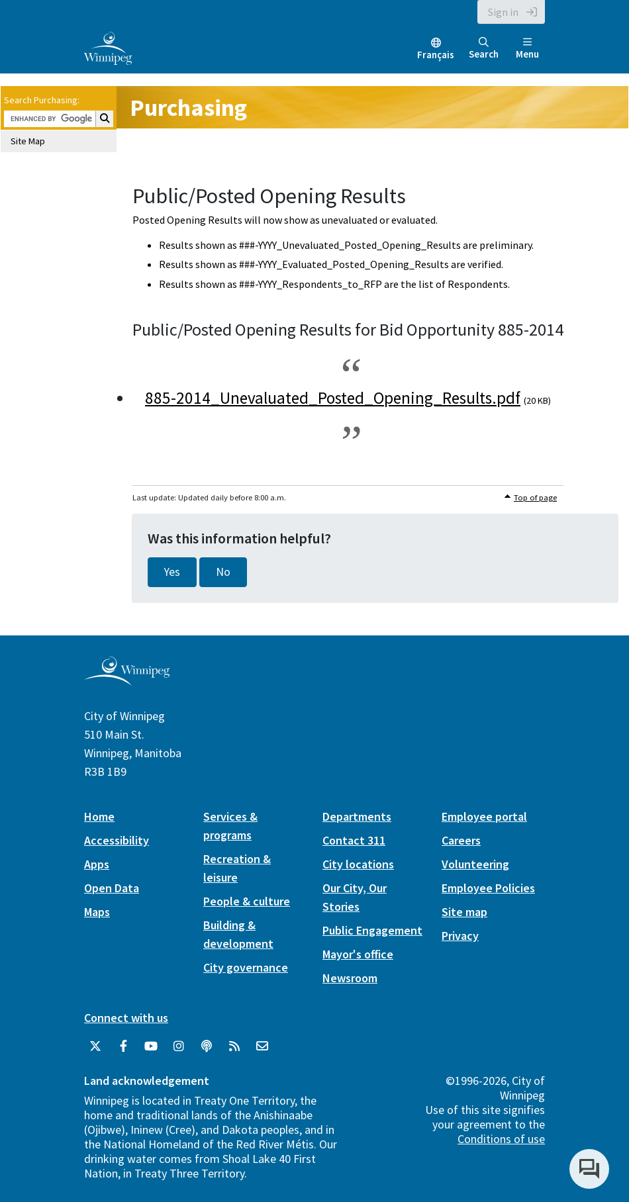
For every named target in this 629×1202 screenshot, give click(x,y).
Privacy (460, 935)
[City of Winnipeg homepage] (126, 680)
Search (484, 48)
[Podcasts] (206, 1046)
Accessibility (116, 840)
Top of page (535, 497)
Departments (356, 816)
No (223, 572)
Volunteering (475, 864)
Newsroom (349, 978)
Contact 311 (353, 840)
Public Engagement (372, 930)
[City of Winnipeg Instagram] (179, 1046)
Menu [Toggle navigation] (527, 48)
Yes (172, 572)
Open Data (111, 888)
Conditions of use (501, 1138)
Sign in (503, 12)
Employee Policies (488, 888)
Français (435, 54)
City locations (358, 864)
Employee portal (484, 816)
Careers (461, 840)
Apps (96, 864)
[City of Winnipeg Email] (262, 1046)
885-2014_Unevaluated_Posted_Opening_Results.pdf (332, 397)
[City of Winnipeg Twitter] (95, 1046)
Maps (97, 911)
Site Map (28, 141)
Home (99, 816)
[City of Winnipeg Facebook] (123, 1046)
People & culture (246, 901)
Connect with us (126, 1017)
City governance (245, 967)
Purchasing (188, 107)
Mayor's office (357, 954)
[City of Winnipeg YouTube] (151, 1046)
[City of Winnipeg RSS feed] (234, 1046)
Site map (464, 911)
